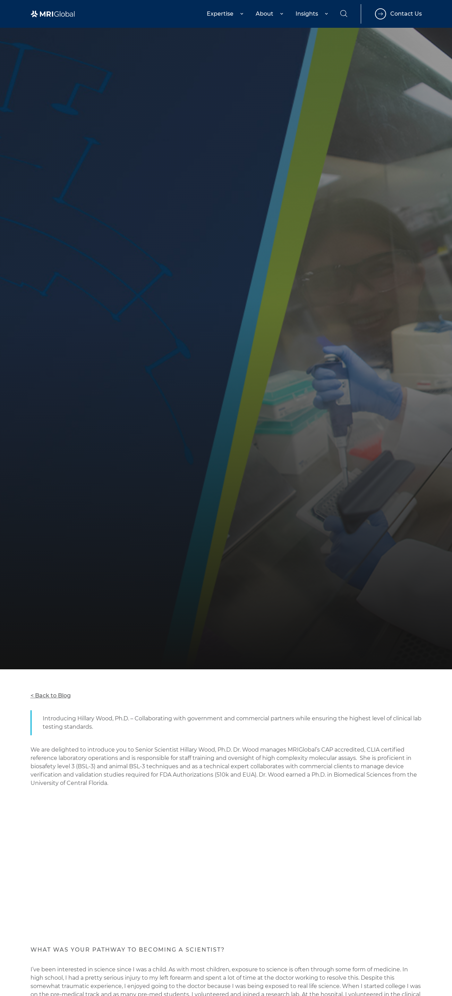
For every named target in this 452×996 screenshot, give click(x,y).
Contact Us (406, 13)
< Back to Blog (51, 695)
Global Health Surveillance (67, 586)
